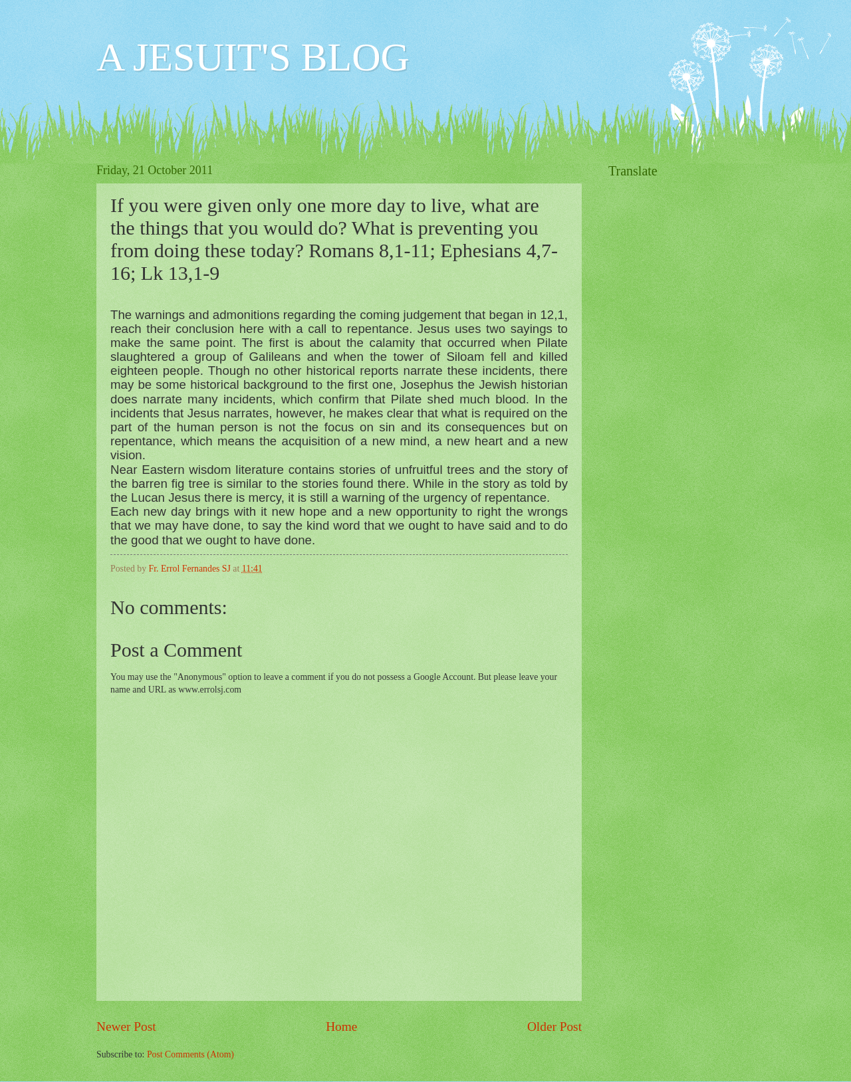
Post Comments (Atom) (190, 1054)
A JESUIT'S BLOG (253, 57)
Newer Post (126, 1026)
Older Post (554, 1026)
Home (341, 1026)
